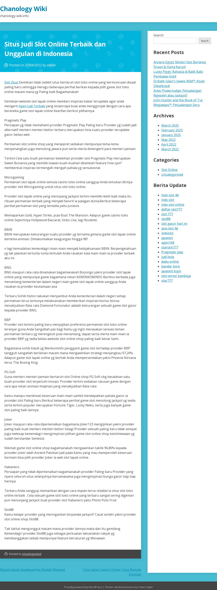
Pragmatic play (172, 252)
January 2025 (171, 135)
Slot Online (169, 170)
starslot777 (169, 247)
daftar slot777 (171, 209)
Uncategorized (31, 554)
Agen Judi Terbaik (32, 106)
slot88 (165, 219)
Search (158, 35)
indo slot (167, 200)
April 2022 (168, 144)
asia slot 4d (169, 228)
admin (51, 65)
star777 (167, 280)
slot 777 (167, 214)
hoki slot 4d (170, 195)
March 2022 (170, 149)
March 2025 (170, 125)
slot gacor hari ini (174, 223)
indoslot (167, 233)
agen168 (167, 242)
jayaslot (167, 238)
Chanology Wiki (23, 8)
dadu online (170, 261)
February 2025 (172, 130)
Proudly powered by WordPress (83, 587)
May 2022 (168, 140)
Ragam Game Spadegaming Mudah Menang (32, 569)
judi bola (167, 257)
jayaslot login (171, 271)
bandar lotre (170, 266)
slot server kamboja (176, 276)
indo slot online (172, 204)
